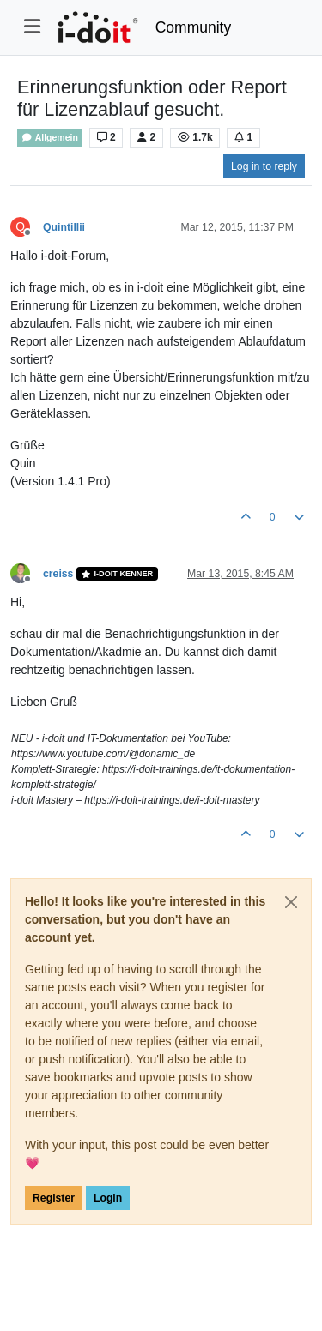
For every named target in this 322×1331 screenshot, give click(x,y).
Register (54, 1198)
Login (108, 1198)
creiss (58, 574)
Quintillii (64, 227)
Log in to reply (264, 166)
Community (193, 27)
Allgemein (49, 137)
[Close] (291, 902)
